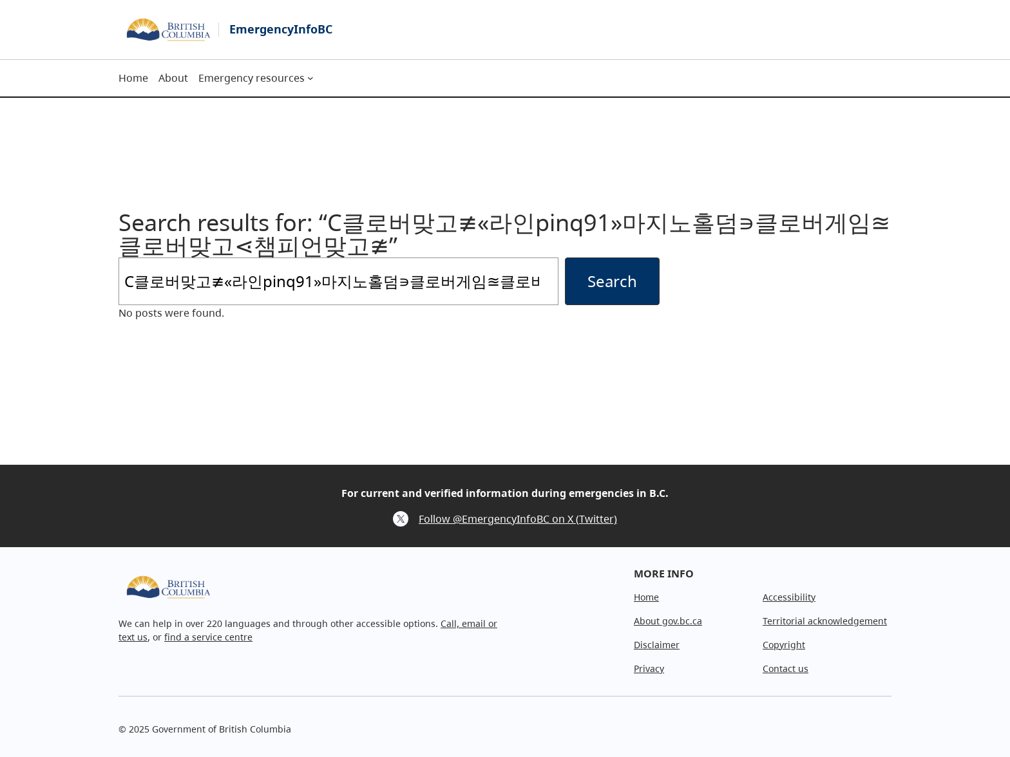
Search (612, 281)
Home (646, 597)
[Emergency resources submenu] (310, 78)
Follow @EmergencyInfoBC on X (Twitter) (518, 519)
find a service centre (208, 637)
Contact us (785, 668)
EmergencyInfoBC (280, 29)
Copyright (784, 645)
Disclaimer (657, 645)
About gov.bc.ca (668, 621)
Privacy (649, 668)
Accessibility (789, 597)
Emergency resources (251, 78)
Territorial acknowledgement (825, 621)
